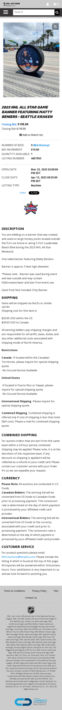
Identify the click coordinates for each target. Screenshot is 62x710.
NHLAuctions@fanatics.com (18, 557)
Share (23, 192)
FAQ (56, 590)
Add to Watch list (31, 135)
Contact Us (31, 597)
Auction (36, 185)
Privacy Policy (39, 590)
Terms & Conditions (14, 590)
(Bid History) (41, 145)
